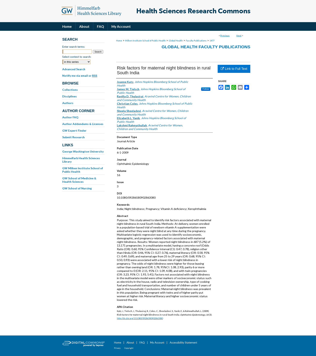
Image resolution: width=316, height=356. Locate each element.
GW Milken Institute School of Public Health (82, 169)
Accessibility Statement (183, 342)
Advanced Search (73, 69)
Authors (67, 103)
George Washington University (83, 151)
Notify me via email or (79, 75)
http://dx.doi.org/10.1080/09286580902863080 (140, 318)
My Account (157, 342)
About (130, 342)
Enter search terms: (73, 46)
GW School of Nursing (77, 188)
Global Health (176, 40)
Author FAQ (70, 117)
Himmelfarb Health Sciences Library (81, 159)
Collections (70, 89)
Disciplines (69, 96)
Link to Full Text (234, 68)
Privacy (117, 348)
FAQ (142, 342)
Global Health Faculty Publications (206, 46)
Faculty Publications (196, 40)
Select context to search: (76, 56)
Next (238, 35)
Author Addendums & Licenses (82, 124)
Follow (206, 89)
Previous (225, 35)
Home (119, 40)
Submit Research (73, 137)
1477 (212, 40)
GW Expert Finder (74, 130)
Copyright (128, 348)
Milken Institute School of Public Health (145, 40)
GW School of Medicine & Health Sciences (79, 179)
